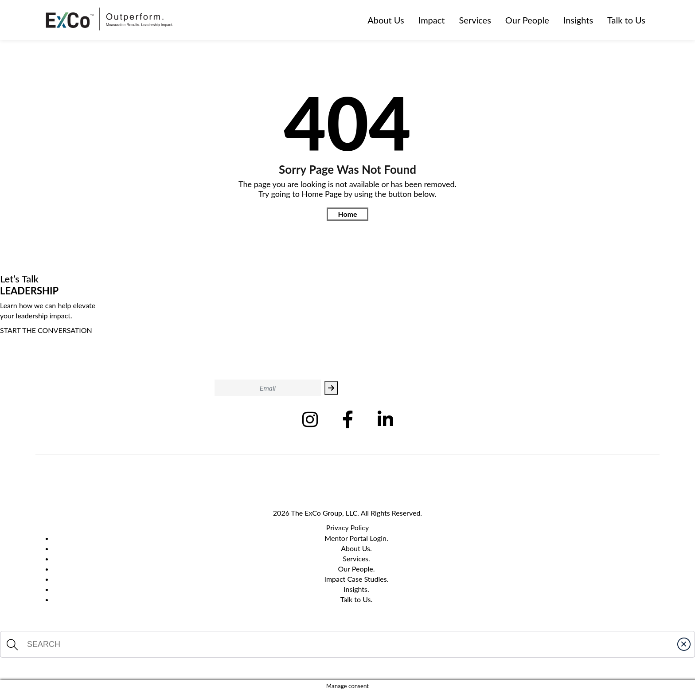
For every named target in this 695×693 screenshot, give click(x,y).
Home (347, 214)
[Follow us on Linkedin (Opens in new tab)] (385, 419)
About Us (385, 20)
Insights (578, 20)
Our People (527, 20)
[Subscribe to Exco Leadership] (331, 388)
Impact (431, 20)
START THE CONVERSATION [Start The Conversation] (46, 330)
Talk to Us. (356, 599)
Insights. (356, 589)
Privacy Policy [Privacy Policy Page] (347, 527)
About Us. (356, 548)
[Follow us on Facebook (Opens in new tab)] (347, 419)
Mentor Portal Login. (356, 538)
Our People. (356, 568)
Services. (356, 558)
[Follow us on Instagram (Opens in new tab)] (310, 419)
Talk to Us (626, 20)
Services (475, 20)
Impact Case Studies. (356, 579)
